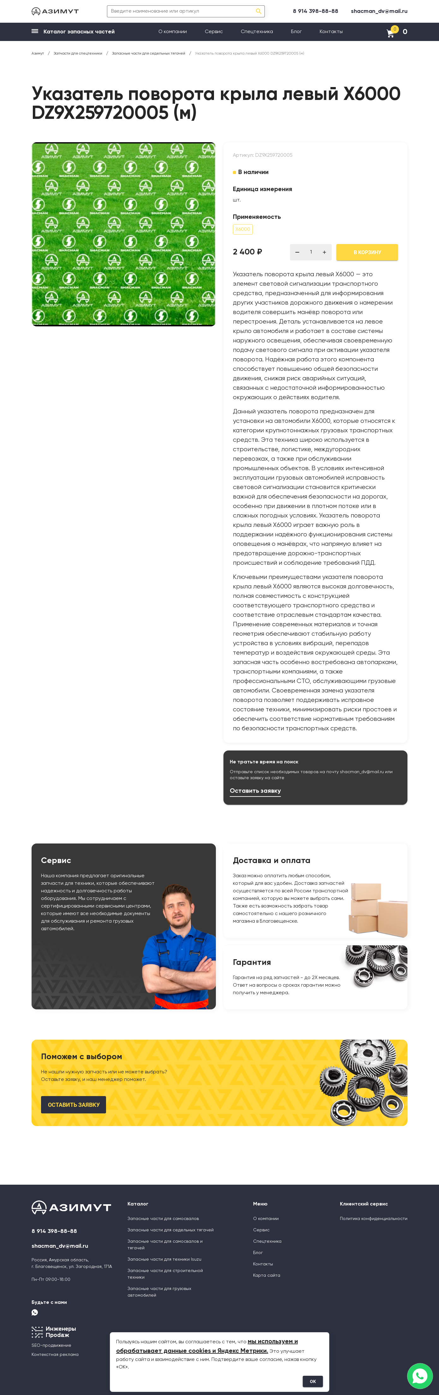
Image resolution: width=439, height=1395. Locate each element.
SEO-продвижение (51, 1345)
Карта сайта (266, 1275)
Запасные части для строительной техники (165, 1274)
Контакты (331, 31)
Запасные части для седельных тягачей (171, 1230)
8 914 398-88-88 (315, 11)
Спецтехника (257, 31)
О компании (172, 31)
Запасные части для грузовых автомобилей (159, 1292)
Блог (296, 31)
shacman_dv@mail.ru (379, 11)
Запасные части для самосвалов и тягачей (165, 1244)
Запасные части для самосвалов (163, 1219)
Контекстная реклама (55, 1354)
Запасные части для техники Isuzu (164, 1259)
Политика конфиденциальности (373, 1219)
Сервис (214, 31)
